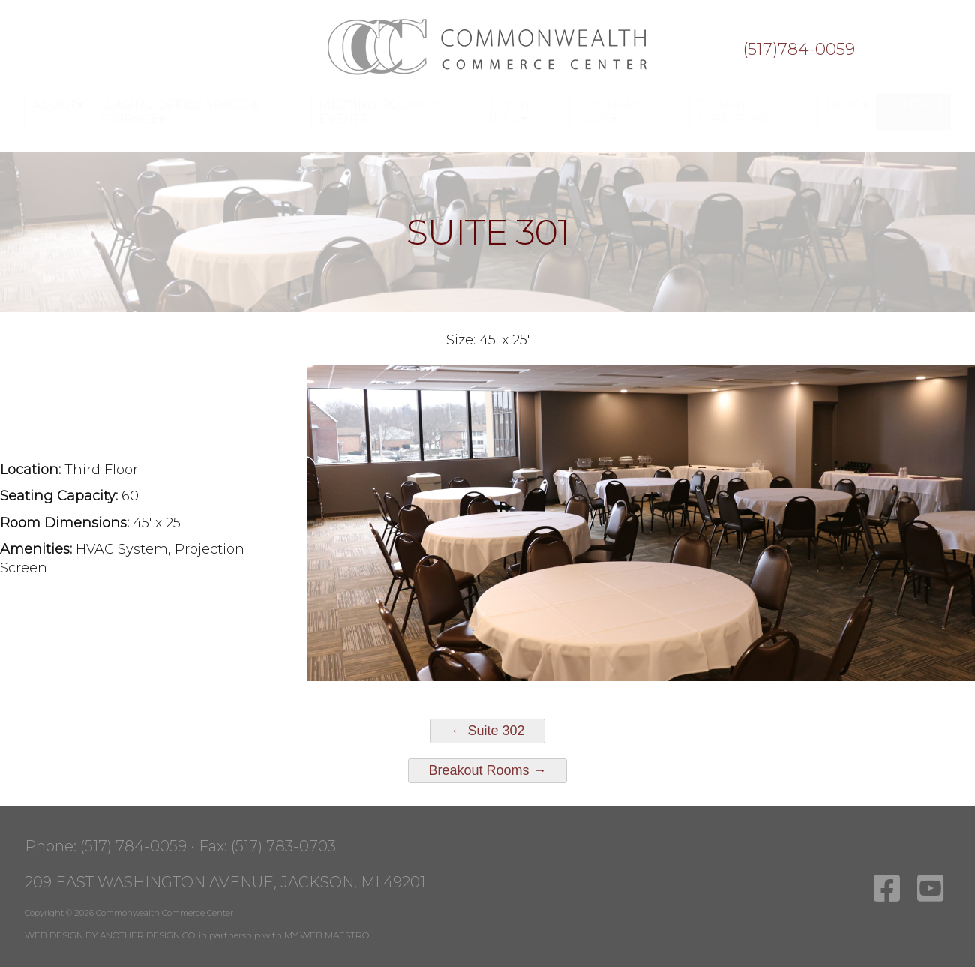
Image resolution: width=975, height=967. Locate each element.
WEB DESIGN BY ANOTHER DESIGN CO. (110, 935)
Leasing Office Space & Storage (179, 112)
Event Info (510, 112)
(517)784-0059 (798, 49)
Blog (844, 105)
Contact (913, 105)
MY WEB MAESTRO (326, 935)
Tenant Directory (735, 112)
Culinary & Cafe (615, 112)
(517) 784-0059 (133, 846)
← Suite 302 (487, 730)
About (55, 105)
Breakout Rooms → (487, 770)
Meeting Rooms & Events (380, 112)
